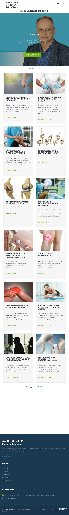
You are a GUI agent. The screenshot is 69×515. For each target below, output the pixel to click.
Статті (5, 471)
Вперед (39, 387)
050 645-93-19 (10, 498)
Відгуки (6, 477)
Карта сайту (7, 481)
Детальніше (12, 117)
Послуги (6, 468)
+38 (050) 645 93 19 (37, 11)
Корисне (6, 474)
